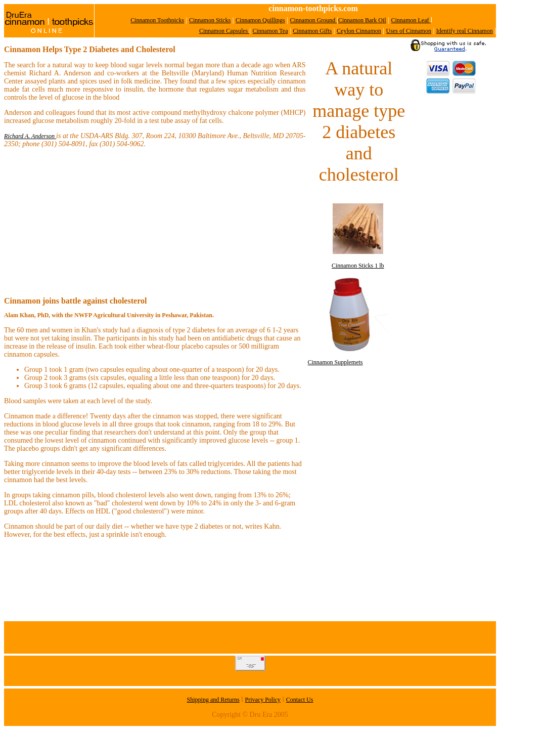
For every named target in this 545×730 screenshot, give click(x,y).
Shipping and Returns (213, 699)
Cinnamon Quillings (260, 20)
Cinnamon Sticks (210, 20)
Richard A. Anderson (30, 136)
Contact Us (299, 699)
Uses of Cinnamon (408, 30)
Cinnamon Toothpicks (157, 20)
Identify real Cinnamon (464, 30)
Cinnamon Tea (270, 30)
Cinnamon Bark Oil (362, 20)
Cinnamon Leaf (411, 20)
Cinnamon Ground (313, 20)
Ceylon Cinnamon (359, 30)
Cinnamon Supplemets (335, 362)
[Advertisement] (450, 254)
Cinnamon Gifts (312, 30)
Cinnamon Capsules (224, 30)
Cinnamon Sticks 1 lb (358, 265)
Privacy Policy (263, 699)
